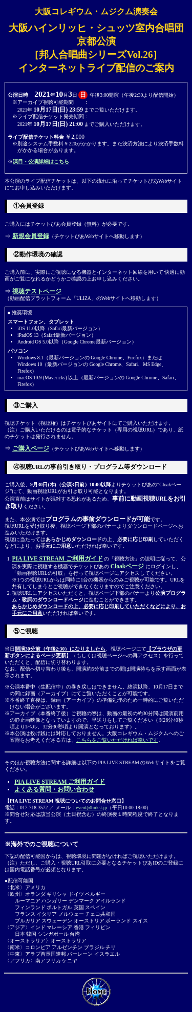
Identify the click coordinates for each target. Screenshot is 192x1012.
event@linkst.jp (91, 807)
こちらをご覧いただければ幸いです (117, 740)
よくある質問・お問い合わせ (54, 789)
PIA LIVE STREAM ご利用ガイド (57, 558)
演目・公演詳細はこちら (41, 161)
